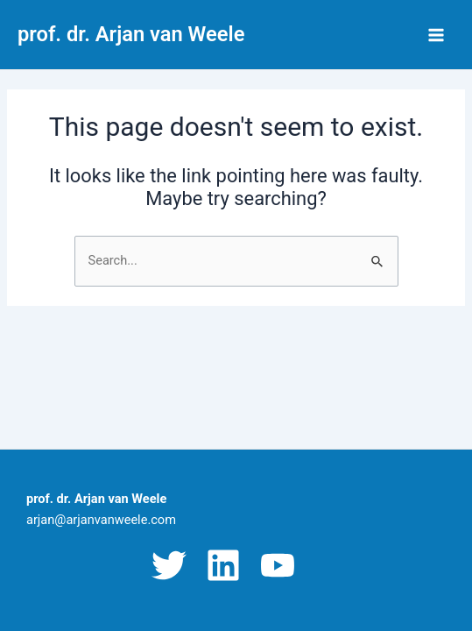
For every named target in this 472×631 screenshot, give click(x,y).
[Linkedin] (223, 565)
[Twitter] (169, 565)
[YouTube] (277, 565)
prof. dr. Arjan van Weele (131, 34)
